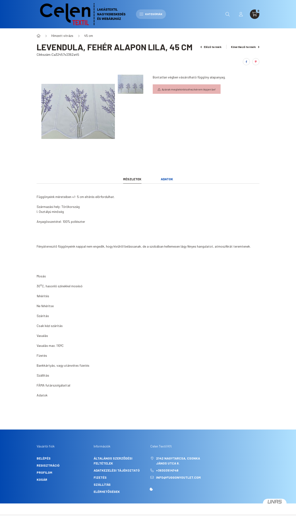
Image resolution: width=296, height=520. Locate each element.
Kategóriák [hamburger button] (150, 14)
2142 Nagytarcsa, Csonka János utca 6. (178, 460)
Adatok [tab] (167, 179)
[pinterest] (255, 61)
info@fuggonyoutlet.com (178, 477)
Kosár (42, 479)
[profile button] (241, 14)
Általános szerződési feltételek (113, 460)
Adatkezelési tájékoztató (117, 470)
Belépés (44, 458)
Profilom (44, 472)
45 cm (88, 36)
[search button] (227, 14)
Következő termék (245, 46)
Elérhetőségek (107, 492)
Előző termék (211, 46)
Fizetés (100, 477)
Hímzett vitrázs (62, 36)
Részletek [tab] (132, 179)
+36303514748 (167, 470)
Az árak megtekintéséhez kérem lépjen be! (189, 89)
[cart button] (254, 14)
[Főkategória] (38, 35)
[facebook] (246, 61)
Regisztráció (48, 465)
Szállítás (102, 484)
